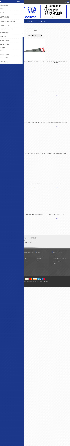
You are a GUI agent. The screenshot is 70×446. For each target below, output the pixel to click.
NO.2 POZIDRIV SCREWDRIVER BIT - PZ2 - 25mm (12, 123)
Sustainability (5, 267)
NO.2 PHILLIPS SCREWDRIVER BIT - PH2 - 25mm (12, 154)
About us (4, 260)
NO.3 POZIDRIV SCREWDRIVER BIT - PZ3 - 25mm (35, 123)
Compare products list (58, 262)
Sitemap (21, 265)
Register (62, 2)
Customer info (39, 257)
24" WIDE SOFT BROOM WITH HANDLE (35, 216)
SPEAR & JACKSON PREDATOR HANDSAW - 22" (35, 61)
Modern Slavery (6, 265)
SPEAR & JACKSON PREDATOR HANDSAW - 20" (12, 61)
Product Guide (22, 260)
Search (55, 265)
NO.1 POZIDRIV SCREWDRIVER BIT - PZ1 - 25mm (57, 92)
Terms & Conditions (7, 272)
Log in (65, 2)
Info (3, 257)
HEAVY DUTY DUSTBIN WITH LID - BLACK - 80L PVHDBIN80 (12, 186)
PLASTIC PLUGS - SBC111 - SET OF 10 (57, 216)
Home (2, 27)
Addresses (38, 260)
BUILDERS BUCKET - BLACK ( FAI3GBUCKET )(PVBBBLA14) (57, 62)
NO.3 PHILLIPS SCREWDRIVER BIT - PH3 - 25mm (35, 154)
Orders (38, 262)
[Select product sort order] (36, 35)
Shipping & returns (23, 262)
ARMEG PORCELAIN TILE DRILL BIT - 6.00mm (57, 154)
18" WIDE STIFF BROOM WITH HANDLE (35, 185)
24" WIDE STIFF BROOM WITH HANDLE (12, 216)
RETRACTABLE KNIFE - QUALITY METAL (35, 92)
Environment (5, 262)
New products (56, 257)
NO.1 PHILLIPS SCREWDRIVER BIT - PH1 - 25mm (57, 123)
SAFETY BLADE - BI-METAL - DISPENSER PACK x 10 (12, 93)
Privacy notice (5, 270)
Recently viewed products (59, 260)
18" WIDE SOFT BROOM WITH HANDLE (57, 185)
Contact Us (22, 257)
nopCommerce (46, 283)
